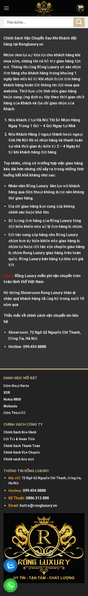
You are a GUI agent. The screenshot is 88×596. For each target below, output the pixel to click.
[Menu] (7, 8)
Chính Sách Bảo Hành (20, 432)
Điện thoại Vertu (16, 386)
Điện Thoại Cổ (14, 413)
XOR (7, 392)
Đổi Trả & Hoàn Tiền (19, 439)
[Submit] (79, 22)
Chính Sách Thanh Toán (22, 446)
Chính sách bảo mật (19, 459)
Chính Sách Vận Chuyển (22, 452)
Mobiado (10, 406)
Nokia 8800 (12, 399)
